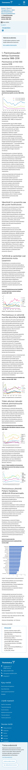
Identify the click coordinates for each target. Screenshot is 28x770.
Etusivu (3, 8)
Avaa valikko (4, 22)
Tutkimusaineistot (6, 717)
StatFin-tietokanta (6, 704)
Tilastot (8, 8)
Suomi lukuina (5, 709)
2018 (13, 10)
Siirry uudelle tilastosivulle (10, 45)
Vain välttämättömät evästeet (10, 765)
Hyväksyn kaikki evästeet (9, 761)
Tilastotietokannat (6, 707)
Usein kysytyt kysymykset (7, 691)
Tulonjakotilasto (5, 10)
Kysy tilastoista (5, 689)
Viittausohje (7, 628)
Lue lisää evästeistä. (7, 757)
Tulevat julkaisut (5, 715)
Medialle (3, 694)
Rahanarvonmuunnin (6, 712)
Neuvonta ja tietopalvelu (7, 686)
